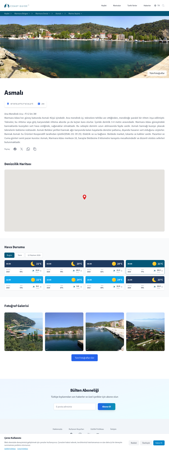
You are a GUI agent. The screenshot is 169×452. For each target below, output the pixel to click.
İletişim (113, 429)
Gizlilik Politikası (97, 429)
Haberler (147, 5)
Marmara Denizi (42, 13)
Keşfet (104, 5)
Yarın (20, 255)
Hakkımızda (57, 429)
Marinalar (117, 5)
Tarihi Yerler (132, 5)
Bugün (9, 255)
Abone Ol (106, 406)
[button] (84, 197)
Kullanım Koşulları (76, 429)
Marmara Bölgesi (21, 13)
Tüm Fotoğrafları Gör (84, 357)
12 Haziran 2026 (34, 255)
